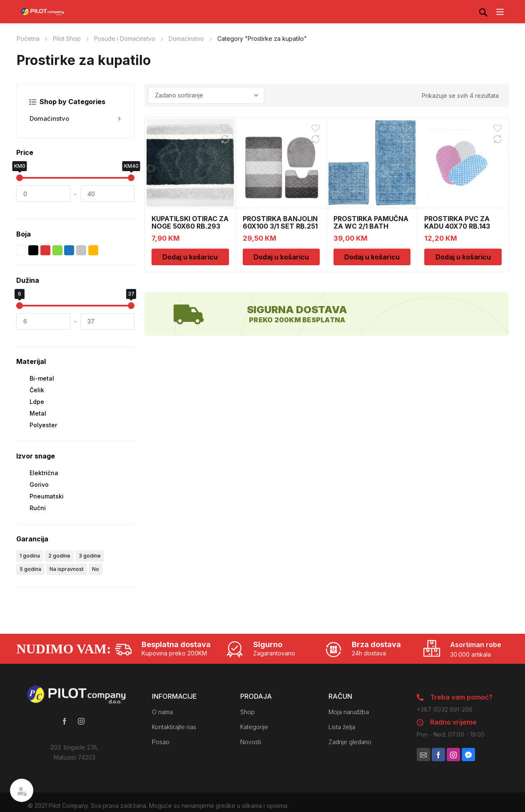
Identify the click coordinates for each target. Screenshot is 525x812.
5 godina (30, 569)
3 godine (90, 556)
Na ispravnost (67, 569)
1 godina (30, 556)
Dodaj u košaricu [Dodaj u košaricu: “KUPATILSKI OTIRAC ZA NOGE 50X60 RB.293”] (190, 257)
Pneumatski (47, 496)
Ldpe (37, 401)
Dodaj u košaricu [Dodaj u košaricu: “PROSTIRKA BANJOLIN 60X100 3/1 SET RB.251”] (281, 257)
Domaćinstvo (186, 38)
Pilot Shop (67, 38)
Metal (38, 413)
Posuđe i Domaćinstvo (124, 38)
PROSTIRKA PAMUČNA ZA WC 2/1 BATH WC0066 (370, 226)
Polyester (43, 424)
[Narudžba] (206, 95)
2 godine (59, 556)
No (95, 569)
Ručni (38, 507)
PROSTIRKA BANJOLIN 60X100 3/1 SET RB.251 (280, 222)
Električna (44, 472)
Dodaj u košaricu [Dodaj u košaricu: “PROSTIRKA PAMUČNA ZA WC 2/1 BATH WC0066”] (372, 257)
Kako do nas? (74, 773)
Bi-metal (42, 378)
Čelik (37, 390)
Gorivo (39, 484)
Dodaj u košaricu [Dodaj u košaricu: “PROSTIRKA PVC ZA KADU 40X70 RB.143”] (463, 257)
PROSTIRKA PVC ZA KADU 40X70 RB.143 (457, 222)
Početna (28, 38)
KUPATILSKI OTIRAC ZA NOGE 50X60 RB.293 (190, 222)
